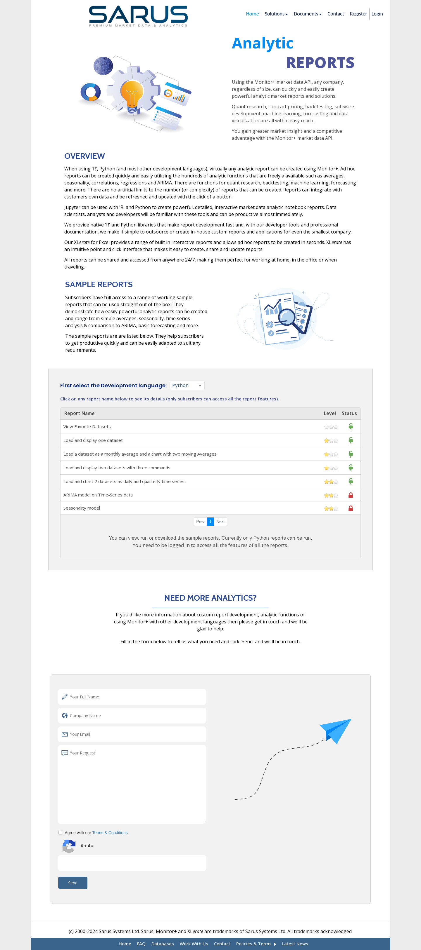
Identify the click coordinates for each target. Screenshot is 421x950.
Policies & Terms (254, 944)
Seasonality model (210, 507)
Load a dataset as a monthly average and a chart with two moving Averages (210, 454)
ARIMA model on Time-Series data (210, 494)
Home (130, 944)
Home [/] (252, 14)
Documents (308, 14)
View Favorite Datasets (210, 426)
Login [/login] (377, 14)
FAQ (146, 944)
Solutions (276, 14)
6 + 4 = (87, 845)
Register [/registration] (358, 14)
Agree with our (96, 832)
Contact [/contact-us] (335, 14)
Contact (222, 944)
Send (72, 882)
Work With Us (196, 944)
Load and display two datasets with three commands (210, 467)
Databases (166, 944)
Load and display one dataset (210, 440)
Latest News (290, 944)
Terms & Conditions (109, 832)
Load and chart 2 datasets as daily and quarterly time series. (210, 481)
